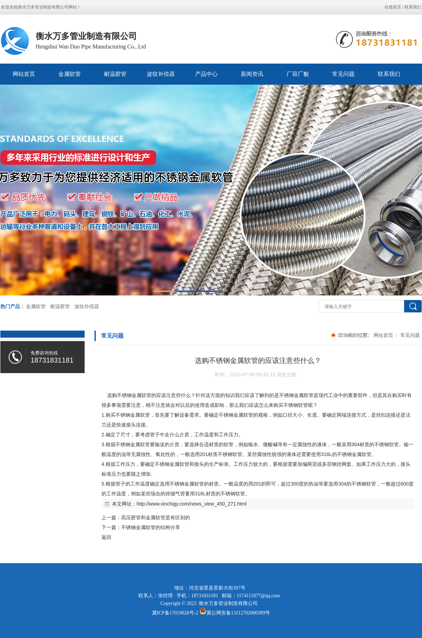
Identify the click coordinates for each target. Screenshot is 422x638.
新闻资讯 (252, 74)
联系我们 (412, 7)
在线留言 (392, 7)
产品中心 (206, 74)
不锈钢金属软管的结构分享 (150, 527)
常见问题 (343, 74)
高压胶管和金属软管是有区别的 (155, 517)
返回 (106, 537)
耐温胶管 (115, 74)
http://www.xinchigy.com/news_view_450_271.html (191, 504)
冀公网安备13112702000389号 (238, 613)
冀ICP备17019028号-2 (175, 613)
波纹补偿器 (161, 74)
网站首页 (24, 74)
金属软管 (69, 74)
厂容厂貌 (297, 74)
